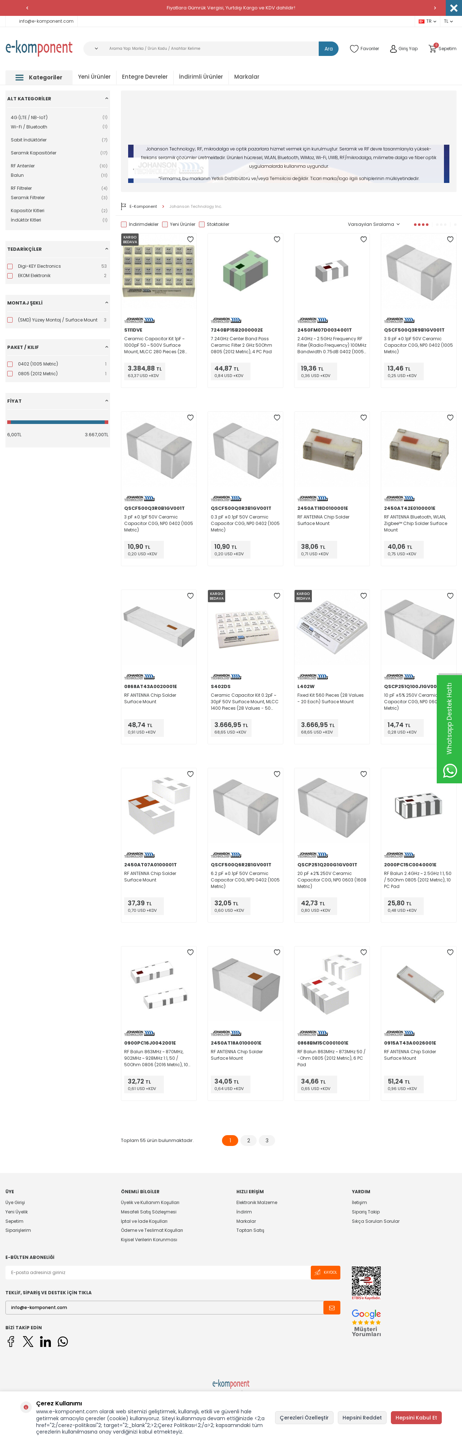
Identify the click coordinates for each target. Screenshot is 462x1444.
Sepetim (14, 1221)
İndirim (244, 1212)
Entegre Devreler (145, 76)
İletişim (359, 1202)
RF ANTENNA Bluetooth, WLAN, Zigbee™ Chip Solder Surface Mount (415, 523)
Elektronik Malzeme (256, 1202)
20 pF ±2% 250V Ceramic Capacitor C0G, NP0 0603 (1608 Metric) (331, 879)
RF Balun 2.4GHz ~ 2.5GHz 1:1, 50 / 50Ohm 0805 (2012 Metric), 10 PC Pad (418, 879)
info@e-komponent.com (41, 21)
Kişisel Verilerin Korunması (149, 1240)
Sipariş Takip (366, 1212)
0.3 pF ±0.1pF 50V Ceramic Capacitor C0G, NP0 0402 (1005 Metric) (245, 523)
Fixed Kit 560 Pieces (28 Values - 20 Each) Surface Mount (330, 698)
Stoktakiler (214, 224)
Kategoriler (39, 77)
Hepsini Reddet (362, 1417)
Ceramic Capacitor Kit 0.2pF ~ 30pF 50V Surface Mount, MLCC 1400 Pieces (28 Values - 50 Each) (245, 702)
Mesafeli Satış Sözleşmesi (148, 1212)
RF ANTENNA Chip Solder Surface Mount (323, 520)
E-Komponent (139, 206)
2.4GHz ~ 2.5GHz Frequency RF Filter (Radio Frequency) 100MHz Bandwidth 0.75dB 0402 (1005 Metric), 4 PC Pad (331, 345)
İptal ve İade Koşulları (144, 1221)
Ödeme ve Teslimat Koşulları (152, 1230)
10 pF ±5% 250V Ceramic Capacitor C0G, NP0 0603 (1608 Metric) (418, 701)
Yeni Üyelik (16, 1212)
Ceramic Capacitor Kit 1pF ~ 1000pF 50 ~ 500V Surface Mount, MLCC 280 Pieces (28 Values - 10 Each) (154, 345)
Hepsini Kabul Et (416, 1417)
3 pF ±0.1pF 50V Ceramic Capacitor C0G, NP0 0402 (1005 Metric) (158, 523)
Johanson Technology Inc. (195, 206)
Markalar (247, 76)
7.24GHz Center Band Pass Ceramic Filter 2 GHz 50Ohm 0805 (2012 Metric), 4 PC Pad (241, 345)
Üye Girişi (15, 1202)
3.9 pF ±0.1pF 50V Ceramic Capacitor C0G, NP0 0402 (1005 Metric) (418, 345)
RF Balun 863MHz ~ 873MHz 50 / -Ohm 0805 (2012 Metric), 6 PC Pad (331, 1058)
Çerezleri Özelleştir (304, 1417)
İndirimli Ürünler (201, 76)
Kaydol (325, 1272)
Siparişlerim (18, 1230)
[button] (27, 8)
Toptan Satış (250, 1230)
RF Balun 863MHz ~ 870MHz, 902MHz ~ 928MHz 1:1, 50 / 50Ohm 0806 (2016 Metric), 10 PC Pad (156, 1058)
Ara (328, 48)
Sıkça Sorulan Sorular (376, 1221)
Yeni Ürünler (94, 76)
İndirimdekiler (139, 224)
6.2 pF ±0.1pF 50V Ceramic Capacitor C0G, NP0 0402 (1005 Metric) (245, 879)
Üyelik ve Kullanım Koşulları (150, 1202)
